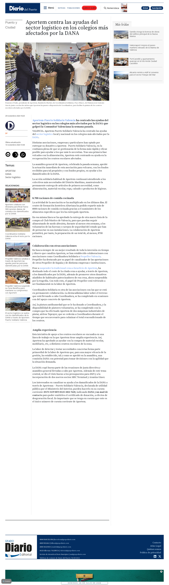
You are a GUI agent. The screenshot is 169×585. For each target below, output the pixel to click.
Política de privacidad (150, 552)
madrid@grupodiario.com (61, 547)
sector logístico (44, 134)
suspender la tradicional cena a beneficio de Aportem (68, 268)
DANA (35, 137)
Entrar (145, 8)
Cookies (6, 581)
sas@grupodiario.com (78, 554)
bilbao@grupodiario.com (60, 543)
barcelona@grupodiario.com (64, 540)
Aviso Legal (155, 546)
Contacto (156, 542)
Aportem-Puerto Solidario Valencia (54, 120)
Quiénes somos (154, 549)
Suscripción (157, 8)
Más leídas (122, 24)
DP (6, 133)
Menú (51, 7)
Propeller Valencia (91, 256)
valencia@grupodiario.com (70, 551)
